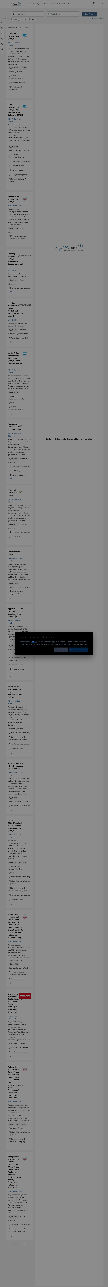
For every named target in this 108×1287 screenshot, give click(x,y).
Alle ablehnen (61, 650)
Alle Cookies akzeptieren (79, 650)
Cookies (34, 642)
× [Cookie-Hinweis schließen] (90, 634)
